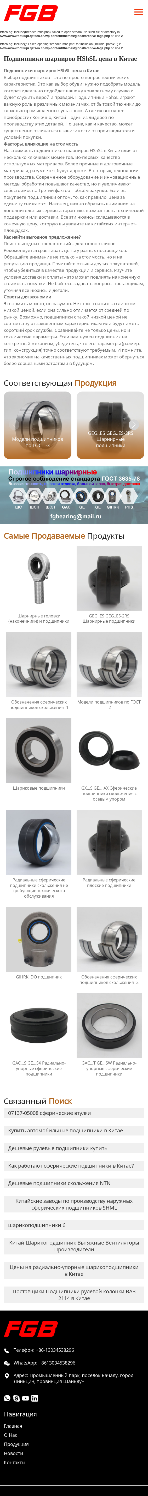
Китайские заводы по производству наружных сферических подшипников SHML (74, 1204)
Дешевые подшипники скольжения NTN (59, 1183)
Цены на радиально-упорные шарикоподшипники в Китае (74, 1270)
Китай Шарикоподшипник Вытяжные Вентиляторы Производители (74, 1246)
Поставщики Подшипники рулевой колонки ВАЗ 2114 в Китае (74, 1295)
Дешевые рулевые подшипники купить (57, 1148)
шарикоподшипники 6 (36, 1225)
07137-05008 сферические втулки (49, 1112)
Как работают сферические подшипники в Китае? (71, 1165)
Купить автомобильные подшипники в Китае (65, 1130)
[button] (134, 424)
